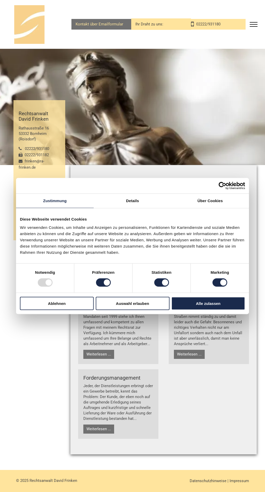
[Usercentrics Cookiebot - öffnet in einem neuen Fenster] (222, 186)
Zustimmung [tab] (55, 201)
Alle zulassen (208, 303)
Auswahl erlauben (132, 303)
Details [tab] (132, 201)
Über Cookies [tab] (210, 201)
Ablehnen (56, 303)
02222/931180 (37, 148)
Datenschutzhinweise (208, 481)
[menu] (253, 24)
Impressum (239, 481)
